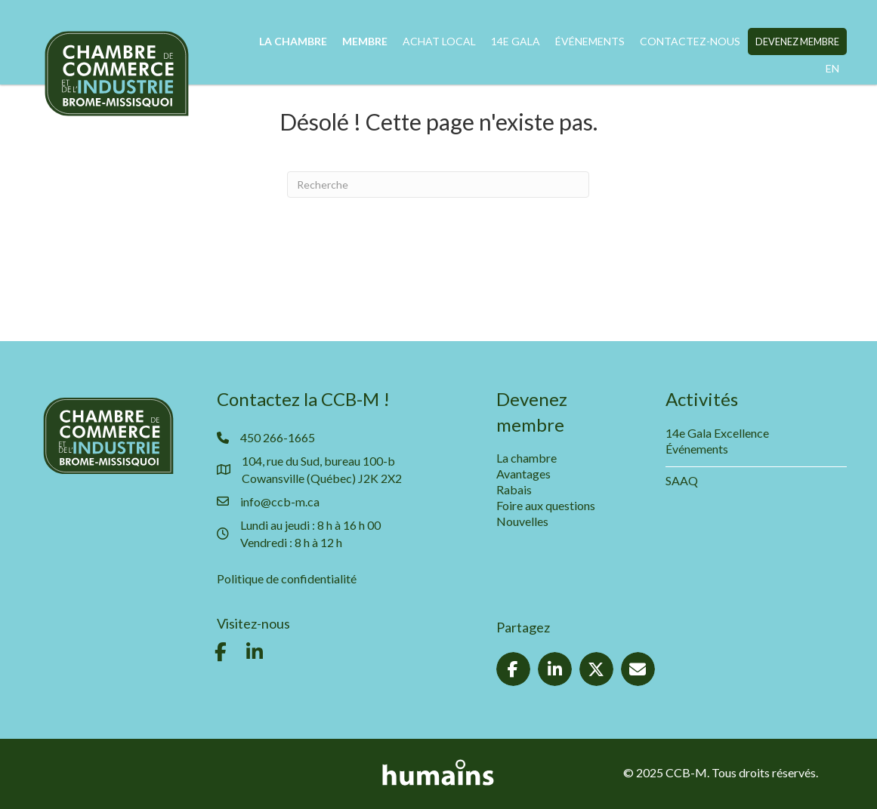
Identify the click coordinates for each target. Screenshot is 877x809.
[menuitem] (832, 68)
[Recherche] (438, 184)
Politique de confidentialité (287, 578)
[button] (220, 652)
